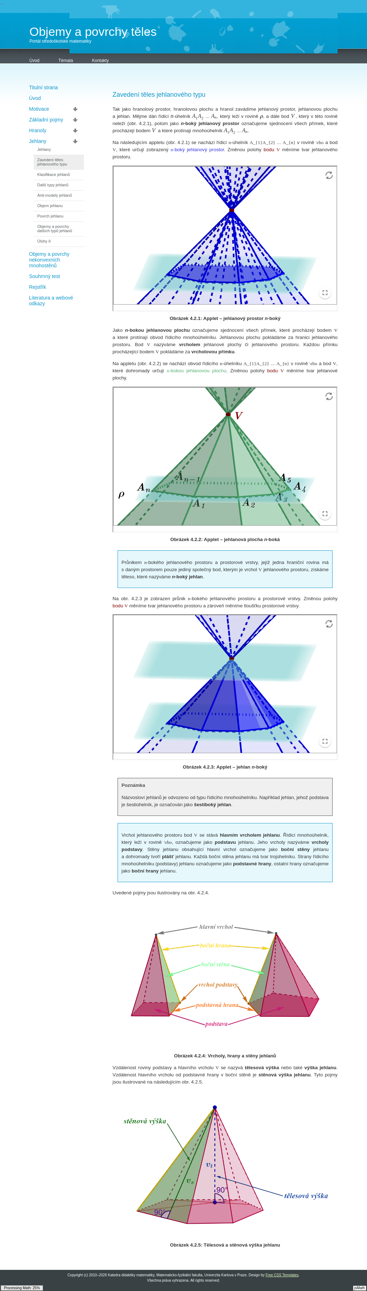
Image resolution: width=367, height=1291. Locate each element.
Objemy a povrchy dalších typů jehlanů (54, 228)
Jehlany (37, 141)
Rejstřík (37, 287)
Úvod (34, 60)
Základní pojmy (46, 120)
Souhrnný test (44, 276)
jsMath (359, 1288)
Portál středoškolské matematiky (60, 41)
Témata (65, 60)
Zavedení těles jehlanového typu (52, 162)
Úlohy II (44, 241)
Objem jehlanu (50, 206)
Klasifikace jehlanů (53, 174)
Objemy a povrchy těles (93, 31)
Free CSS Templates (282, 1275)
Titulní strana (43, 87)
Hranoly (37, 130)
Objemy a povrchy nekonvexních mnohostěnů (49, 259)
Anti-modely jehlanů (54, 195)
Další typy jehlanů (52, 185)
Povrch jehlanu (50, 216)
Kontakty (100, 60)
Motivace (39, 109)
